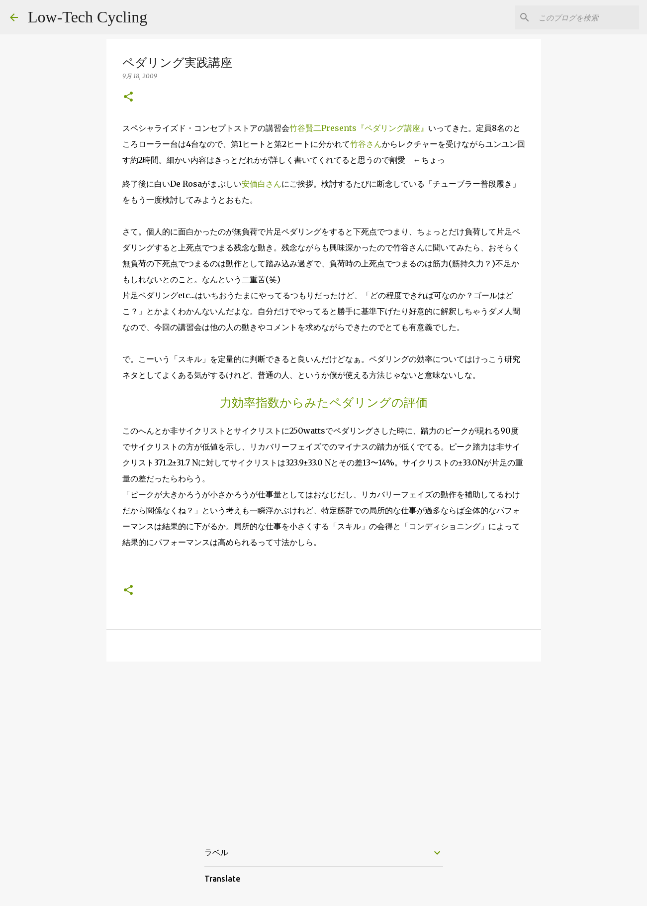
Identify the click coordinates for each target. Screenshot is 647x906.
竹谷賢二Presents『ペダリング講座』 (358, 128)
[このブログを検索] (587, 17)
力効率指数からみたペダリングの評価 (324, 402)
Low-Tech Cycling (87, 17)
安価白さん (261, 184)
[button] (128, 97)
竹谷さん (366, 144)
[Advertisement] (323, 746)
